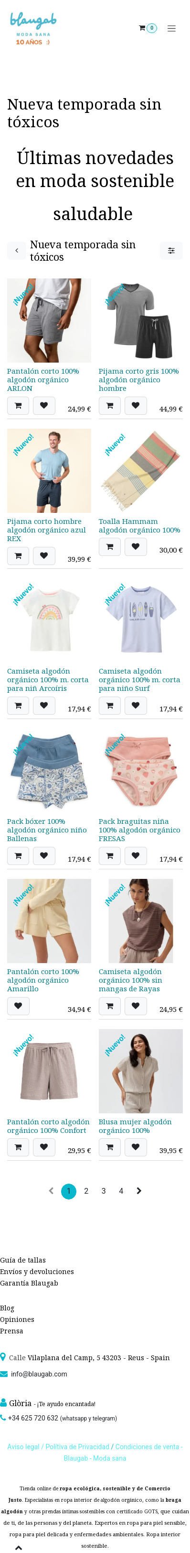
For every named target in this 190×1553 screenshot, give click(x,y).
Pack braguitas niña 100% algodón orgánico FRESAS (139, 829)
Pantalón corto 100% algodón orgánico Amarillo (43, 979)
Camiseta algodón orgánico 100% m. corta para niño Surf (139, 679)
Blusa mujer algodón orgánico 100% (135, 1125)
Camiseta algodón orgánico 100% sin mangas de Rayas (130, 979)
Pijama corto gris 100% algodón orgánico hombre (139, 379)
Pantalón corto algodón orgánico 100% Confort (48, 1125)
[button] (18, 405)
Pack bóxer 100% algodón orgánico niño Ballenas (47, 829)
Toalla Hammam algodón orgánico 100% (139, 525)
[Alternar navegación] (171, 28)
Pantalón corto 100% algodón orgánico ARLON (43, 379)
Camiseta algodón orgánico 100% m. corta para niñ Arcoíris (48, 679)
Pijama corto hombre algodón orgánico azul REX (46, 529)
